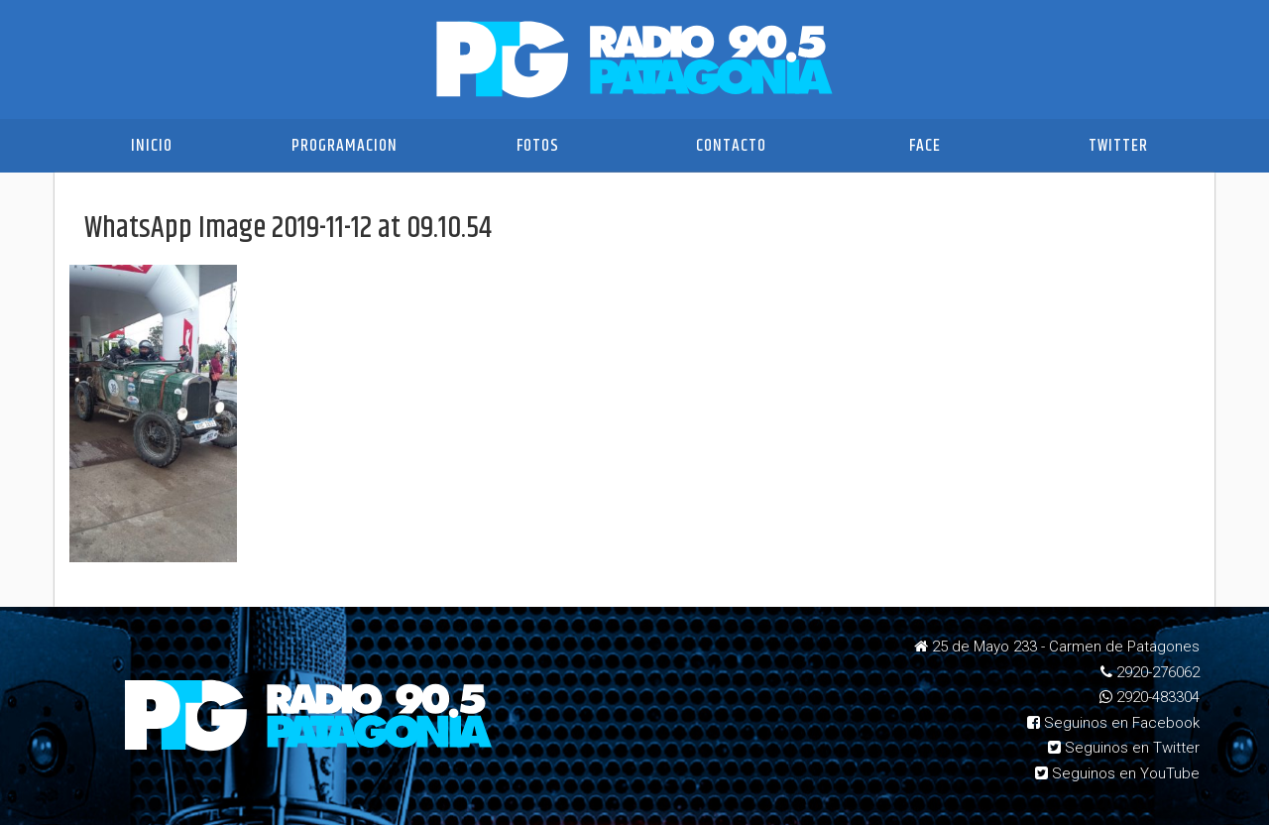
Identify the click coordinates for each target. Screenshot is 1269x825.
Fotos (538, 146)
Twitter (1118, 146)
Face (925, 146)
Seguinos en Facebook (1113, 723)
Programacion (344, 146)
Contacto (731, 146)
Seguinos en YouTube (1117, 773)
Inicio (152, 146)
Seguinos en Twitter (1124, 748)
